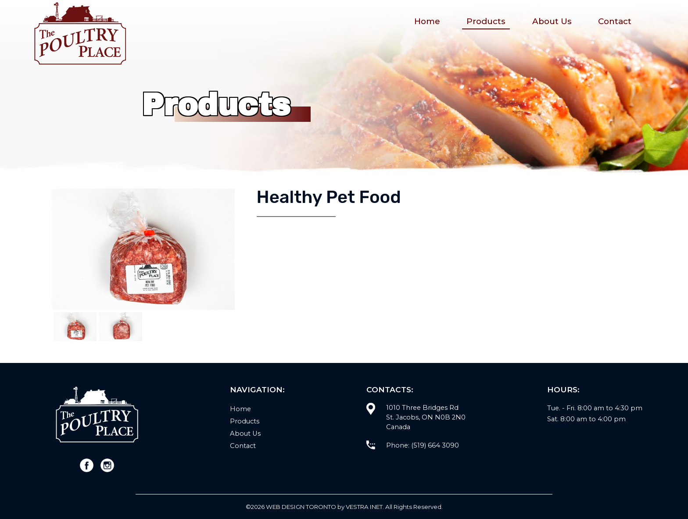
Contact (614, 21)
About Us (552, 21)
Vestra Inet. (365, 506)
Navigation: (257, 389)
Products (485, 21)
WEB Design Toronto (301, 506)
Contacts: (389, 389)
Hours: (563, 389)
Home (427, 21)
